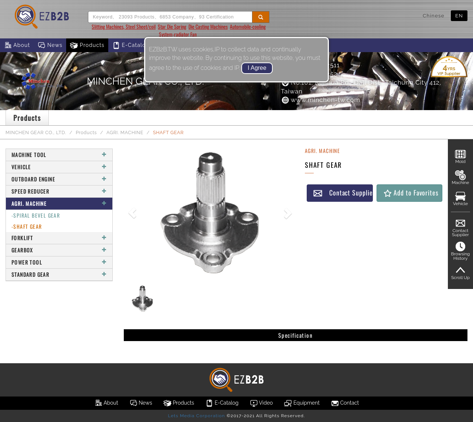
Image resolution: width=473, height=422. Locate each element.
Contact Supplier (343, 193)
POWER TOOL (59, 262)
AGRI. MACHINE (124, 132)
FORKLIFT (59, 238)
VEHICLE (59, 167)
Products (87, 45)
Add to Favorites (411, 193)
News (49, 45)
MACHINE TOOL (59, 155)
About (17, 45)
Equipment (301, 403)
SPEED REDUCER (59, 191)
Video (261, 403)
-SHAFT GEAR (26, 226)
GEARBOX (59, 250)
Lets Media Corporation (196, 415)
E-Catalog (130, 45)
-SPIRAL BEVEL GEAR (35, 215)
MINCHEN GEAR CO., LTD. (36, 132)
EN (459, 15)
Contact (345, 403)
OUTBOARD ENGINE (59, 179)
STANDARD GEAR (59, 274)
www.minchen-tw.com (320, 99)
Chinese (434, 15)
